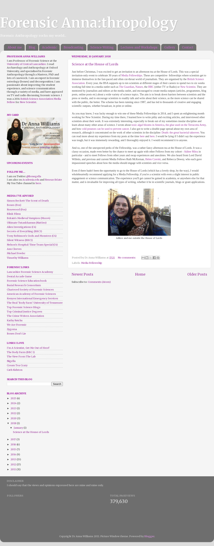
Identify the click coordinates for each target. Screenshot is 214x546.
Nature (139, 86)
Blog (32, 47)
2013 (14, 459)
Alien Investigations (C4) (21, 227)
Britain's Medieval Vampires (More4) (28, 218)
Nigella (11, 361)
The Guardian (126, 86)
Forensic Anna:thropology (88, 22)
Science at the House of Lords (95, 64)
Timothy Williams (17, 257)
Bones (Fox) (14, 205)
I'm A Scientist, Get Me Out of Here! (28, 347)
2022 (14, 413)
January (19, 427)
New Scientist (187, 86)
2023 (14, 408)
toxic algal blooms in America (148, 124)
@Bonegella (33, 176)
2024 (14, 403)
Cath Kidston (14, 369)
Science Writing (102, 47)
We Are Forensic (17, 324)
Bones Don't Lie (16, 333)
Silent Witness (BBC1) (20, 240)
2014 (14, 454)
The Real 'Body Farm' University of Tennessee (35, 302)
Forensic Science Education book (27, 280)
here (142, 136)
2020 (14, 418)
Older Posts (197, 274)
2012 (14, 464)
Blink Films (14, 213)
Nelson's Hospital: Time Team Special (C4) (32, 244)
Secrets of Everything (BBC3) (24, 231)
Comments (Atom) (99, 281)
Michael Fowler (16, 253)
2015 (14, 449)
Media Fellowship (91, 262)
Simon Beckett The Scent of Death (28, 200)
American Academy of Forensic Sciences (31, 293)
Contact (187, 47)
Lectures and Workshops (139, 47)
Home (140, 274)
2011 (13, 469)
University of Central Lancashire (26, 64)
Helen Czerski (153, 159)
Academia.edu (30, 179)
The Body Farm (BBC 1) (21, 352)
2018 (14, 423)
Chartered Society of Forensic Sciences (30, 289)
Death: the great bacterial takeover (180, 132)
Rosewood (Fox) (17, 209)
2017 (13, 439)
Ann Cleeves (14, 248)
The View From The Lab (21, 356)
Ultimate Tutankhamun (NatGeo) (27, 222)
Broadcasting (73, 47)
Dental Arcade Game (19, 276)
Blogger (149, 536)
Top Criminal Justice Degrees (24, 311)
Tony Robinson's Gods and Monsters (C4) (32, 235)
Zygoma (12, 329)
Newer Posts (82, 274)
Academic (49, 47)
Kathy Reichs (15, 320)
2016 (14, 444)
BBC (151, 86)
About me (15, 47)
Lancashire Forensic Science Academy (30, 271)
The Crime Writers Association (25, 315)
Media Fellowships (131, 75)
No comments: (127, 257)
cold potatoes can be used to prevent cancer (105, 128)
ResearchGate (53, 179)
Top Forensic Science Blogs (23, 307)
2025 (14, 398)
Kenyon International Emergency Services (32, 298)
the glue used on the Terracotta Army (186, 124)
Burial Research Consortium (24, 285)
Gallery (169, 47)
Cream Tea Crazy (17, 365)
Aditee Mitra (191, 151)
